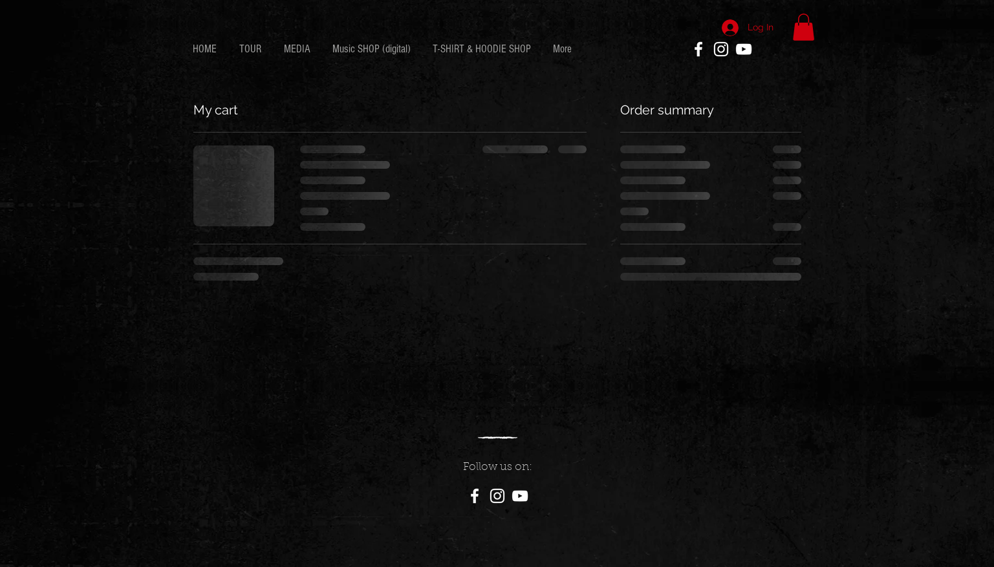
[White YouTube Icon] (743, 49)
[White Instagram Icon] (721, 49)
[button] (803, 27)
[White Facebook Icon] (698, 49)
